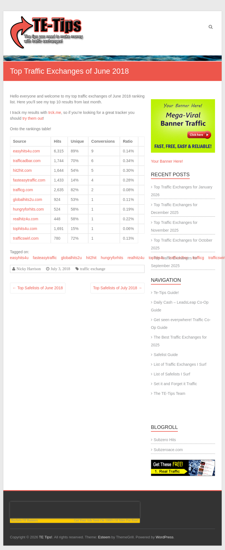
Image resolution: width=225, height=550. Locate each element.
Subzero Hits (165, 440)
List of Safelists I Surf (172, 374)
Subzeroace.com (168, 449)
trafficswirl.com (26, 238)
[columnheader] (141, 141)
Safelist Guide (166, 354)
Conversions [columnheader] (103, 141)
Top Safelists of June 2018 (37, 288)
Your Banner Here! (167, 161)
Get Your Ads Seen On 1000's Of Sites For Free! (106, 520)
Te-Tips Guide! (166, 292)
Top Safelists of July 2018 (117, 288)
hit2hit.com (22, 170)
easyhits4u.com (26, 151)
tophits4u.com (25, 228)
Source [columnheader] (19, 141)
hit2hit (91, 257)
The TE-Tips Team (169, 393)
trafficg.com (23, 190)
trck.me (54, 112)
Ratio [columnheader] (128, 141)
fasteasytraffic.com (29, 180)
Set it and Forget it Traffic (175, 384)
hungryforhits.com (28, 209)
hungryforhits (112, 257)
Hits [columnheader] (57, 141)
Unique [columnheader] (77, 141)
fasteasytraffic (45, 257)
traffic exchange (92, 269)
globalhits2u (71, 257)
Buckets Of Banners (24, 520)
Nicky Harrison (29, 269)
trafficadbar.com (27, 160)
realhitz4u (136, 257)
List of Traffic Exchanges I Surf (180, 364)
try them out (32, 118)
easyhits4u (19, 257)
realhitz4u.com (25, 219)
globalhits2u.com (27, 199)
